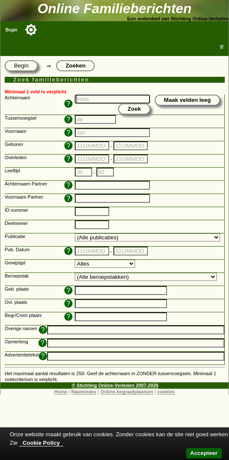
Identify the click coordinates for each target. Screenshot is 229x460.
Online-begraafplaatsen (126, 391)
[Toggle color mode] (31, 29)
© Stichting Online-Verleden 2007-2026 (115, 385)
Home (60, 391)
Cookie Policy (41, 443)
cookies (166, 391)
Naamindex (84, 391)
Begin (11, 30)
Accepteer (204, 453)
